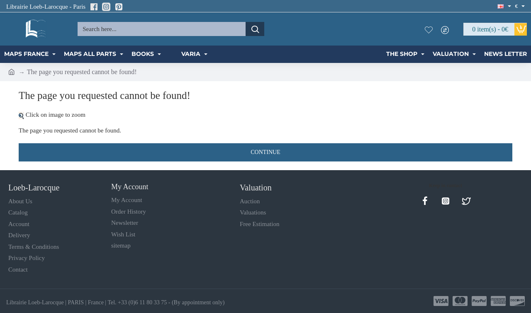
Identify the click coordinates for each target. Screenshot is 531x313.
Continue (265, 152)
